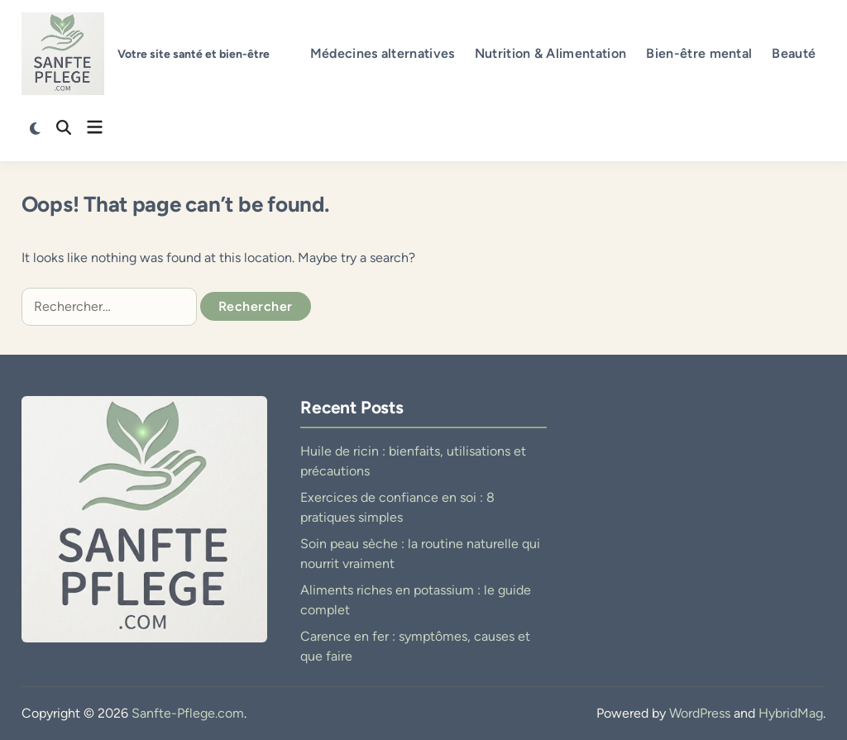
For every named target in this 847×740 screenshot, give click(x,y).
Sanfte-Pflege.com (188, 713)
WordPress (699, 713)
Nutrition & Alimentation (551, 53)
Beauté (794, 53)
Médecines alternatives (382, 53)
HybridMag (790, 713)
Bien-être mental (699, 53)
